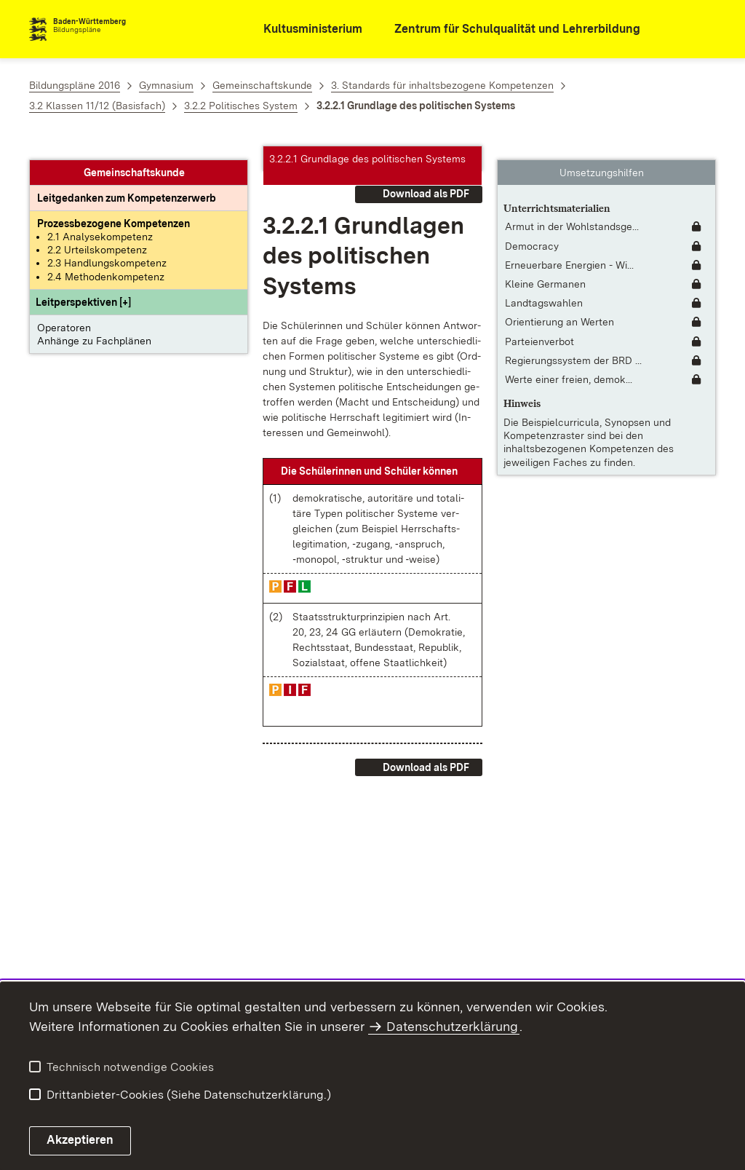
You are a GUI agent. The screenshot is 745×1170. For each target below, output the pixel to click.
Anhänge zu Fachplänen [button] (94, 327)
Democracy (532, 233)
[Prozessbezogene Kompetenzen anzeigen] (113, 210)
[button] (83, 289)
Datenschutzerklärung (452, 1026)
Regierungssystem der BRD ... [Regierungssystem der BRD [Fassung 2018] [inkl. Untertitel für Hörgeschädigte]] (573, 347)
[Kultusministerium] (303, 29)
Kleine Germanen (545, 271)
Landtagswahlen (544, 290)
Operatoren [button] (64, 314)
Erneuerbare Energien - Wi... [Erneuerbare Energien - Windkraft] (569, 252)
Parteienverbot (539, 327)
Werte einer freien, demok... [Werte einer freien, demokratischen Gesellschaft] (568, 366)
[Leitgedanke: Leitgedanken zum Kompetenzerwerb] (127, 185)
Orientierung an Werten (559, 309)
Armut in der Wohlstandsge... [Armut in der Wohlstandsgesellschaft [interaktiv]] (572, 213)
